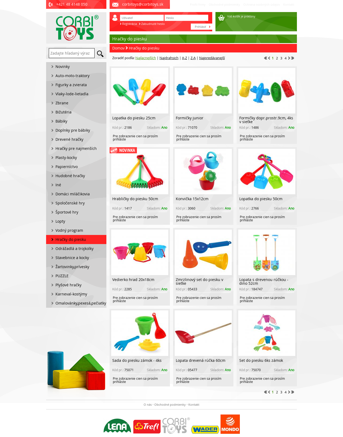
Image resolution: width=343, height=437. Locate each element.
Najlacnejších (145, 57)
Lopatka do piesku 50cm (260, 198)
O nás (148, 404)
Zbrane (61, 102)
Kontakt (288, 4)
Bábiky (61, 121)
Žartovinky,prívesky (72, 266)
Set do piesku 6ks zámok (261, 360)
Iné (58, 184)
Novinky (62, 66)
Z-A (193, 57)
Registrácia (129, 23)
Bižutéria (63, 112)
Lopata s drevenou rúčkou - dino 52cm (263, 281)
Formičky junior (189, 117)
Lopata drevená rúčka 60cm (200, 360)
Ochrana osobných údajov (261, 4)
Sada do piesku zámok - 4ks (137, 360)
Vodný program (69, 230)
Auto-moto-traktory (72, 75)
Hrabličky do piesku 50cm (135, 198)
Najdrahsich (168, 57)
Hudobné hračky (70, 175)
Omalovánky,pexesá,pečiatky (80, 303)
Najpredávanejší (212, 57)
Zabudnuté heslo (153, 23)
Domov (118, 48)
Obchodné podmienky (224, 4)
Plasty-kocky (66, 157)
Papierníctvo (66, 166)
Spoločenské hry (70, 203)
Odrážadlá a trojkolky (74, 248)
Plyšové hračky (68, 284)
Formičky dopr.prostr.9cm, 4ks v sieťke (266, 119)
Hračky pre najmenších (76, 148)
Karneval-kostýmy (71, 294)
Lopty (60, 221)
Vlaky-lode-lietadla (71, 93)
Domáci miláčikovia (72, 193)
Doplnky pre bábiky (72, 130)
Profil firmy (198, 4)
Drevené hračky (69, 139)
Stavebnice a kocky (72, 257)
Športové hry (66, 212)
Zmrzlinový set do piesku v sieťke (199, 281)
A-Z (184, 57)
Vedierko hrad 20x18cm (133, 279)
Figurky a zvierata (71, 84)
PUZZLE (62, 275)
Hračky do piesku (144, 48)
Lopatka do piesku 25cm (133, 117)
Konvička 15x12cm (192, 198)
